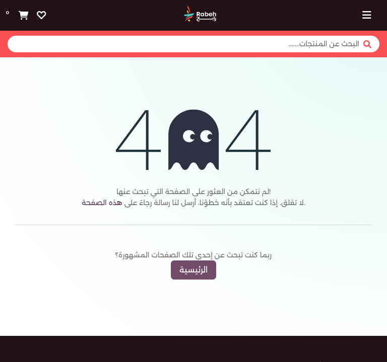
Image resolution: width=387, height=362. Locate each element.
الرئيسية (193, 270)
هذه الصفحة (102, 202)
